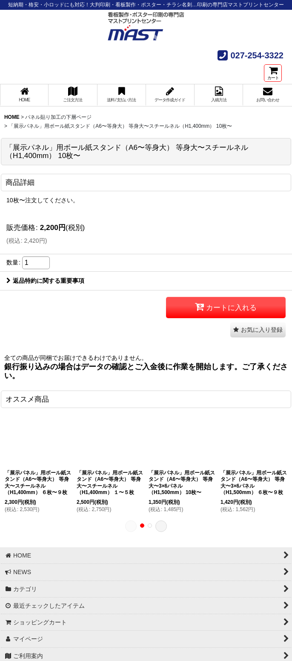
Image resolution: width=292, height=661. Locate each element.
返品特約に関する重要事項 (45, 280)
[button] (258, 329)
